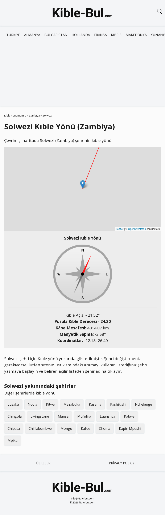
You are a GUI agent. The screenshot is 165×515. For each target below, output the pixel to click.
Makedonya (136, 35)
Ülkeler (43, 463)
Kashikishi (118, 404)
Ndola (32, 404)
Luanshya (107, 416)
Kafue (85, 428)
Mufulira (84, 416)
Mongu (66, 428)
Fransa (100, 35)
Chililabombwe (40, 428)
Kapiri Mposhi (130, 428)
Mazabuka (71, 404)
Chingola (15, 416)
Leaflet (119, 229)
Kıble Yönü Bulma (15, 115)
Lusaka (13, 404)
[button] (82, 184)
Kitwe (50, 404)
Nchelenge (143, 404)
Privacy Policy (121, 463)
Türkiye (13, 35)
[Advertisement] (82, 74)
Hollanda (81, 35)
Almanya (32, 35)
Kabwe (129, 416)
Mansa (63, 416)
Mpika (12, 440)
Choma (104, 428)
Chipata (14, 428)
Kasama (95, 404)
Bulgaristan (55, 35)
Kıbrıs (116, 35)
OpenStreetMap (137, 229)
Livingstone (39, 416)
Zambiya (34, 115)
